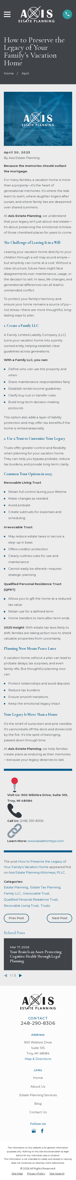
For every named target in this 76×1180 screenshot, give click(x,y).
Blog (38, 1104)
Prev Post (16, 918)
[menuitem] (17, 1173)
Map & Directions (38, 1059)
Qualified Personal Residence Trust (31, 899)
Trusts (45, 906)
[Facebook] (42, 1131)
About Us (38, 1086)
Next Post (59, 918)
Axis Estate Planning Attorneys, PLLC (37, 872)
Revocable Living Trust (21, 906)
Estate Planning (16, 887)
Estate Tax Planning (45, 887)
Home (38, 1078)
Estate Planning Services (38, 1095)
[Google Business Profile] (34, 1131)
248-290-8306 (38, 1023)
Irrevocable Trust (36, 893)
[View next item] (20, 975)
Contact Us (38, 1112)
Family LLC (12, 893)
